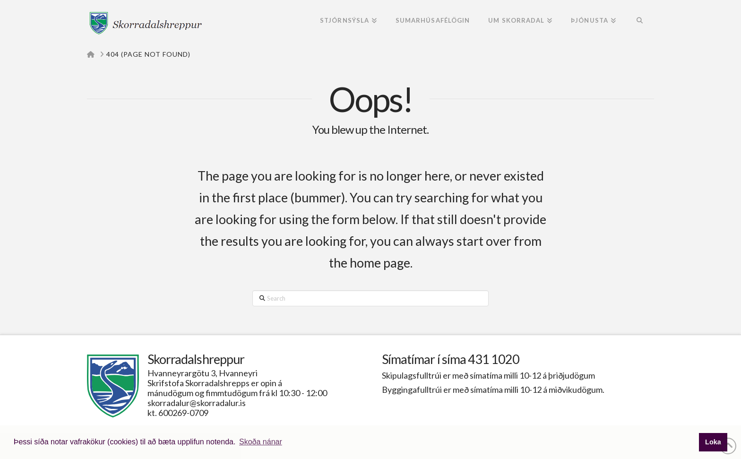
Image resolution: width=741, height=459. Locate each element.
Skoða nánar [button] (260, 442)
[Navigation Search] (639, 21)
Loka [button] (713, 442)
